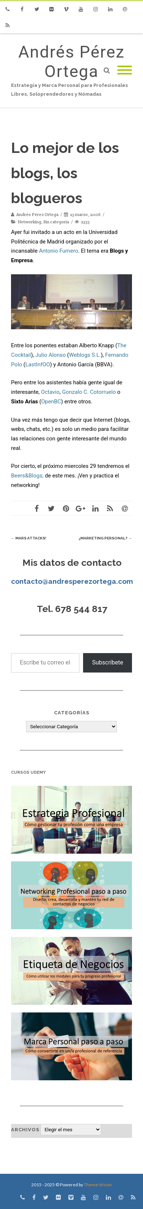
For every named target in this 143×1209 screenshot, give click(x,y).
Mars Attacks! (28, 538)
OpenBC (51, 401)
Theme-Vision (98, 1184)
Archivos (25, 1129)
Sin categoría (56, 221)
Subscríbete (107, 662)
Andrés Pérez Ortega (71, 61)
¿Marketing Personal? (105, 538)
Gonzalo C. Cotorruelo (89, 392)
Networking (29, 221)
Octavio (50, 392)
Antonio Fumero (58, 251)
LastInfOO (37, 364)
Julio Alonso (50, 355)
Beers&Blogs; (27, 475)
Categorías (71, 712)
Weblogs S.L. (85, 355)
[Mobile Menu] (124, 71)
